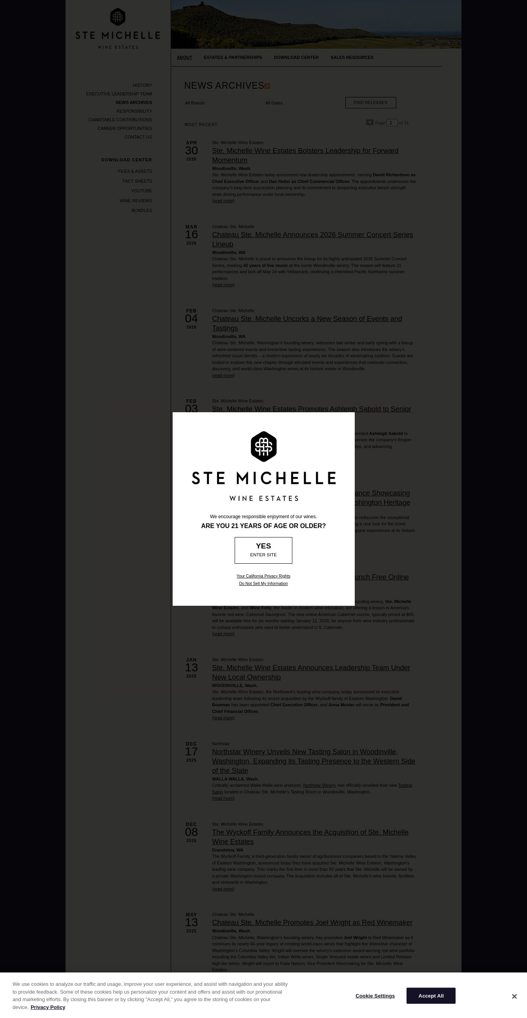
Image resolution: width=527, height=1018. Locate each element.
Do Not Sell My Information (263, 583)
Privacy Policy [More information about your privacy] (48, 1011)
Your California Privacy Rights (263, 576)
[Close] (514, 1000)
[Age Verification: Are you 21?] (263, 550)
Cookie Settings (375, 1000)
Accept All (431, 1000)
